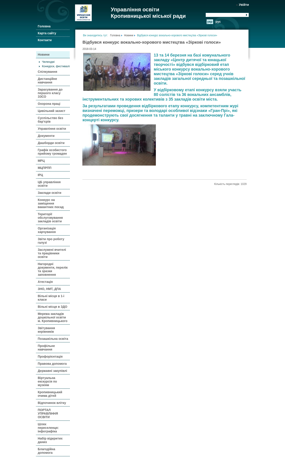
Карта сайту (47, 33)
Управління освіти (52, 128)
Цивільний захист (51, 111)
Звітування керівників (46, 329)
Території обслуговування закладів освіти (50, 217)
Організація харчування (47, 230)
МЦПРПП (44, 168)
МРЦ (41, 160)
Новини (43, 54)
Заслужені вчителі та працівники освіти (52, 253)
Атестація (45, 282)
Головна (44, 26)
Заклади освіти (49, 193)
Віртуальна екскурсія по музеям (47, 381)
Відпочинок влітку (52, 403)
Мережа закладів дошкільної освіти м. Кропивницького (52, 317)
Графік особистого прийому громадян (52, 151)
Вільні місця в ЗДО (52, 306)
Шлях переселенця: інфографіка (48, 427)
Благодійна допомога (46, 450)
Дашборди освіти (51, 143)
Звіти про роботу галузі (51, 240)
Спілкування (47, 71)
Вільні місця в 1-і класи (51, 297)
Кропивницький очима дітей (50, 393)
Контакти (45, 40)
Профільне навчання (46, 347)
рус (218, 21)
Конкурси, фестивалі (56, 66)
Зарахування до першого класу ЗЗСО (50, 93)
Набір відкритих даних (50, 440)
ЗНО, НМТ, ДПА (49, 289)
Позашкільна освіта (53, 338)
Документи (46, 136)
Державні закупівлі (52, 371)
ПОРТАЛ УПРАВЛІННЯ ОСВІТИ (48, 413)
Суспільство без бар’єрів (50, 119)
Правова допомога (52, 363)
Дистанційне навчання (47, 80)
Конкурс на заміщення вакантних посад (51, 203)
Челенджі (48, 61)
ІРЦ (40, 175)
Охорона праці (49, 103)
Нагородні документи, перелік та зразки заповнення (52, 269)
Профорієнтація (50, 356)
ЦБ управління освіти (49, 183)
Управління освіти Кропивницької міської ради (148, 12)
